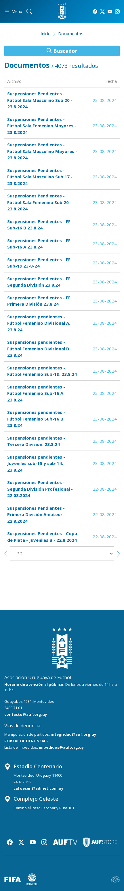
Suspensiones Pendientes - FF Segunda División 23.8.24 (38, 282)
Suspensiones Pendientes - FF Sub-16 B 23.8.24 (38, 224)
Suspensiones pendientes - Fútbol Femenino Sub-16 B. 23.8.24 (36, 418)
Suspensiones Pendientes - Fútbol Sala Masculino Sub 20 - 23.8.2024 (40, 100)
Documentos (70, 33)
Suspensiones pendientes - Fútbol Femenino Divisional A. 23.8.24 (38, 323)
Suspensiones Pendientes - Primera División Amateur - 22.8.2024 (36, 514)
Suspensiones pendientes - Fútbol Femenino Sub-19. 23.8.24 (42, 371)
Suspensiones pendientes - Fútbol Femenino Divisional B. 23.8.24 (38, 348)
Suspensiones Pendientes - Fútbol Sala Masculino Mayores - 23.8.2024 (42, 151)
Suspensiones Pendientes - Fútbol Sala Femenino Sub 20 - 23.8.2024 (39, 202)
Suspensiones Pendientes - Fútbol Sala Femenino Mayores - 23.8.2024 (41, 125)
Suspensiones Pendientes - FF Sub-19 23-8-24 (38, 263)
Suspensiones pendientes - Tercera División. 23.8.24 (36, 441)
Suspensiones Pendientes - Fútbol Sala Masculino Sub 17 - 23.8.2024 (40, 176)
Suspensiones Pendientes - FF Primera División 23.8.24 (38, 301)
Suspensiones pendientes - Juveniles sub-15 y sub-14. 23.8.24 (36, 463)
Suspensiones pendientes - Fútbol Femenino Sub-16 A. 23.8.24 (36, 393)
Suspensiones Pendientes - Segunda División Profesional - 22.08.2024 (40, 488)
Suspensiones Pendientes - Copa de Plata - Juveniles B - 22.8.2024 (42, 537)
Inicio (46, 33)
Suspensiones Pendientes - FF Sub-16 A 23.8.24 (38, 244)
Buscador (62, 50)
